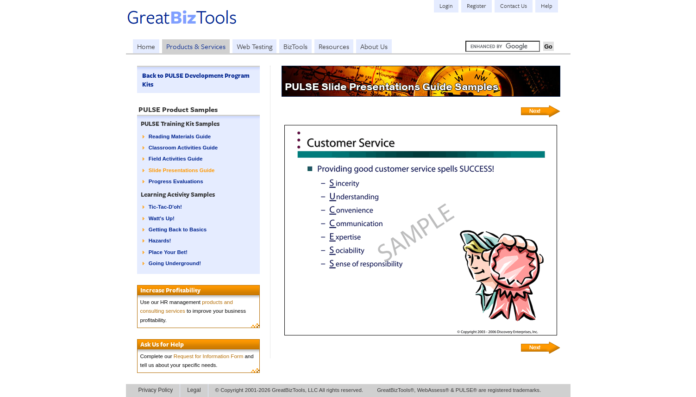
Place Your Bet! (168, 252)
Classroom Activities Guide (183, 147)
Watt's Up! (162, 218)
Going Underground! (175, 263)
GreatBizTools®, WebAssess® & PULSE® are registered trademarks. (459, 390)
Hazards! (160, 240)
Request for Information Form (208, 356)
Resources (334, 46)
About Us (374, 46)
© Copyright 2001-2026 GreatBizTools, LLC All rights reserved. (289, 390)
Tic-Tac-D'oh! (165, 207)
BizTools (295, 46)
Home (146, 46)
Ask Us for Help (162, 344)
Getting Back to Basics (178, 229)
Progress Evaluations (176, 181)
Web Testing (254, 46)
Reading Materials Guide (180, 136)
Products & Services (196, 46)
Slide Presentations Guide (182, 170)
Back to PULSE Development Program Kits (196, 80)
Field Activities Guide (176, 158)
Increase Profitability (170, 290)
